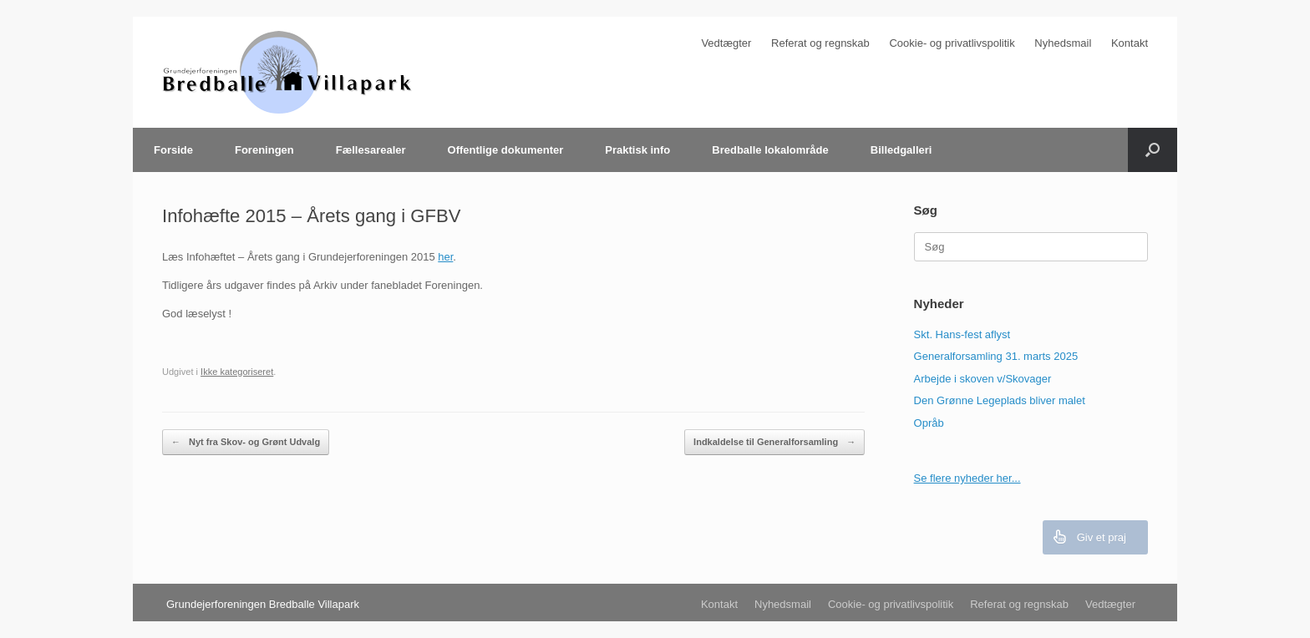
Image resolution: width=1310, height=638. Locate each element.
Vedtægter (726, 43)
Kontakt (1129, 43)
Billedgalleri (901, 150)
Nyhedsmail (1062, 43)
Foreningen (264, 150)
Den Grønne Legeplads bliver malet (999, 400)
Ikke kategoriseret (237, 372)
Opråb (929, 423)
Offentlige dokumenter (506, 150)
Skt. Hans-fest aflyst (962, 334)
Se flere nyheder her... (967, 478)
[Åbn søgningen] (1152, 150)
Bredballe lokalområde (770, 150)
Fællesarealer (371, 150)
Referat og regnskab (820, 43)
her (445, 257)
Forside (173, 150)
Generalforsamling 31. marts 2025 (996, 356)
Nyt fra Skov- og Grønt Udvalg (245, 442)
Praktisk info (637, 150)
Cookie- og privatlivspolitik (951, 43)
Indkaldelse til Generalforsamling (774, 442)
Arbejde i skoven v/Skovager (983, 378)
